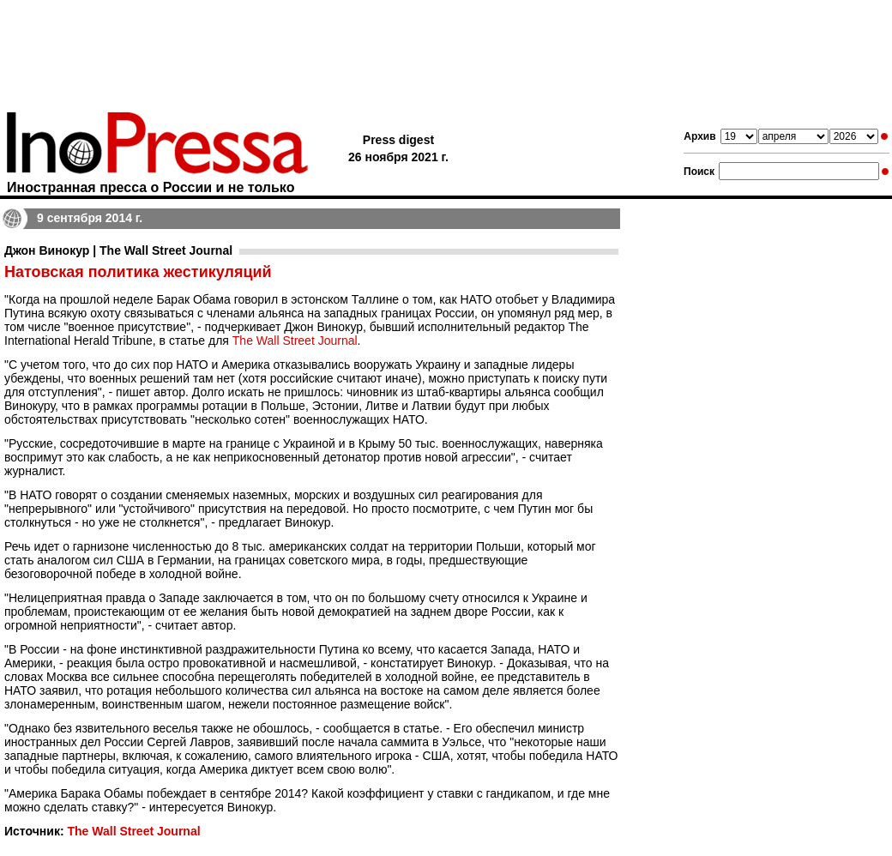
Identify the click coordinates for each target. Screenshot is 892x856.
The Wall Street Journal (295, 340)
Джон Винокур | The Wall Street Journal (118, 250)
